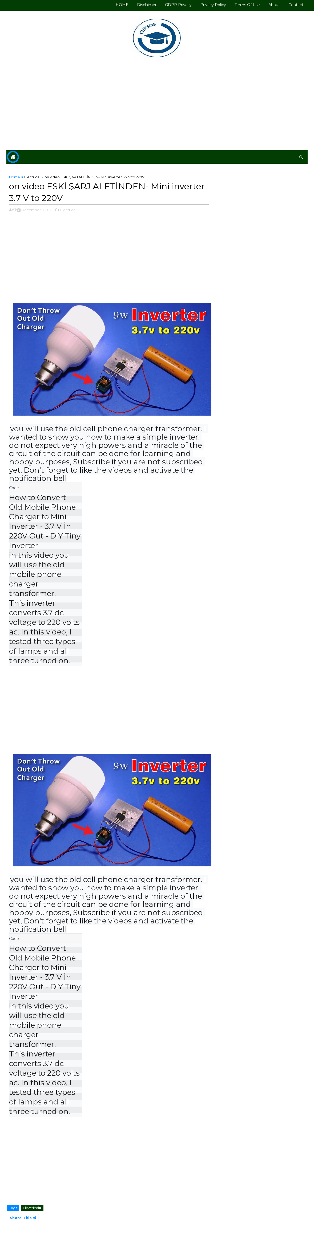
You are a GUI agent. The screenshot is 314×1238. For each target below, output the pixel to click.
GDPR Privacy (178, 4)
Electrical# (32, 1208)
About (274, 4)
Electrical (32, 177)
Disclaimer (146, 4)
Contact (295, 4)
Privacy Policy (213, 4)
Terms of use (247, 4)
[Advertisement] (157, 105)
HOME (122, 4)
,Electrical (67, 210)
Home (14, 177)
